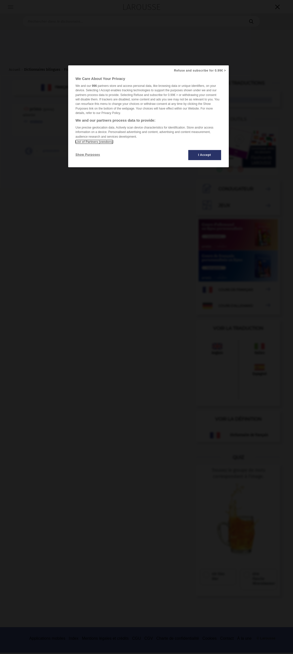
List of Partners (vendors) (94, 142)
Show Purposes (88, 154)
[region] (148, 116)
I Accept (204, 155)
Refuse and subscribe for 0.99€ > (200, 70)
